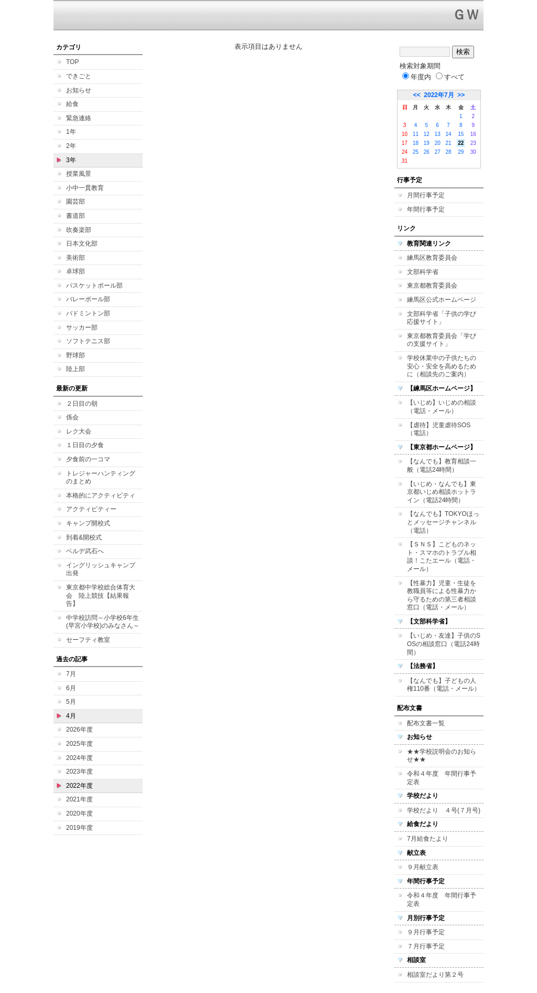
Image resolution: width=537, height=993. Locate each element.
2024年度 (79, 758)
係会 (72, 417)
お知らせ (78, 90)
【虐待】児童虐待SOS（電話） (438, 429)
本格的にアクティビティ (100, 495)
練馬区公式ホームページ (441, 299)
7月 (71, 674)
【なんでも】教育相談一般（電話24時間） (441, 465)
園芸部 (75, 201)
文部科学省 (422, 272)
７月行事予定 (426, 946)
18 (415, 143)
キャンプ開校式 (88, 523)
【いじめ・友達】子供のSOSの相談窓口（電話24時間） (443, 644)
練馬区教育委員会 (432, 257)
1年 (71, 131)
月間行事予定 (426, 195)
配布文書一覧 (426, 723)
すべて (450, 77)
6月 (71, 688)
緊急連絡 (78, 118)
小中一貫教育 (85, 188)
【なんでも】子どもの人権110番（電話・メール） (443, 685)
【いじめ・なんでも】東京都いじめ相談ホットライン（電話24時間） (441, 492)
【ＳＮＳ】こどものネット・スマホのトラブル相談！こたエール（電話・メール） (441, 557)
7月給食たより (427, 838)
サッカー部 (82, 327)
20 (438, 143)
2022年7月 (439, 95)
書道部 (75, 215)
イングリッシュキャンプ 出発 (100, 569)
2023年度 (79, 771)
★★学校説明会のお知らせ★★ (441, 756)
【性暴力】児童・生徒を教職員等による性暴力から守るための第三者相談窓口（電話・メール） (441, 595)
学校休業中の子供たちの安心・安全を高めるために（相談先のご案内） (441, 366)
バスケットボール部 (94, 285)
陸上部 (75, 369)
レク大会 (78, 431)
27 (438, 152)
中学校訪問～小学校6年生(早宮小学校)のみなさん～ (102, 622)
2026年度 (79, 729)
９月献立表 (422, 867)
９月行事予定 (426, 932)
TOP (72, 62)
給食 (72, 104)
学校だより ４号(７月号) (443, 810)
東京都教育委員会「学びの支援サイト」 (441, 340)
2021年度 (79, 799)
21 (449, 143)
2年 (71, 146)
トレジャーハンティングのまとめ (100, 477)
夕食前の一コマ (88, 459)
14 (449, 134)
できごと (78, 76)
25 (415, 152)
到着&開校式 (84, 537)
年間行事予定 (426, 209)
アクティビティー (91, 509)
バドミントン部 (88, 313)
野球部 (75, 355)
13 (438, 134)
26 (426, 152)
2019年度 (79, 827)
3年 (71, 160)
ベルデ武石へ (85, 551)
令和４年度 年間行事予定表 (441, 778)
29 (461, 152)
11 (415, 134)
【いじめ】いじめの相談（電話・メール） (441, 407)
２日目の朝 (82, 403)
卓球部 (75, 271)
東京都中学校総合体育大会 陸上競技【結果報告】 (100, 595)
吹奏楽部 (78, 230)
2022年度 (79, 785)
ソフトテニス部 (88, 341)
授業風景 (78, 173)
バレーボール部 (88, 299)
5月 (71, 701)
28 (449, 152)
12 (426, 134)
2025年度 (79, 743)
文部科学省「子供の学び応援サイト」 (441, 318)
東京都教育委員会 (432, 285)
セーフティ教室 (88, 639)
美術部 (75, 257)
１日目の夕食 (85, 445)
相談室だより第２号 (435, 974)
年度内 (416, 77)
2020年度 (79, 813)
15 (461, 134)
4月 (71, 716)
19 (426, 143)
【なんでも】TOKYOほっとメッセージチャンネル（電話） (443, 522)
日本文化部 (82, 243)
